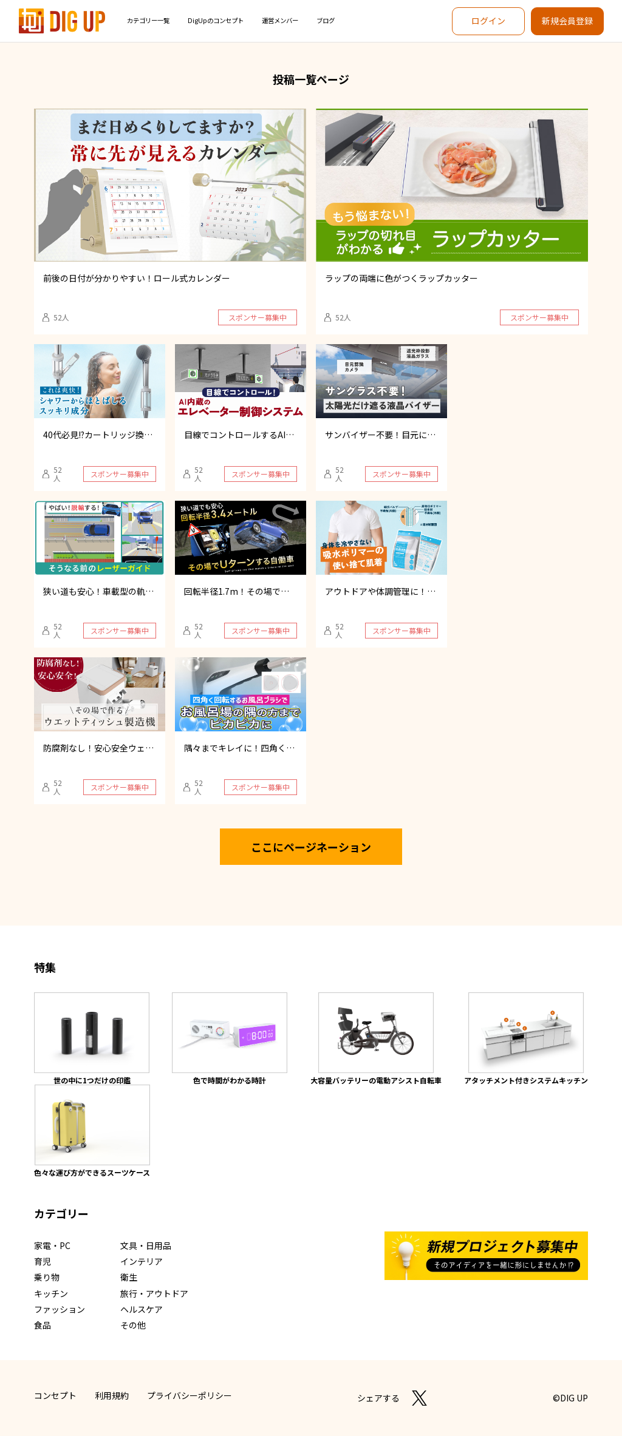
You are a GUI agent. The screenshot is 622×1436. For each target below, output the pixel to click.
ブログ (325, 20)
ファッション (59, 1309)
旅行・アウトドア (154, 1293)
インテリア (141, 1261)
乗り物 (47, 1277)
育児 (42, 1261)
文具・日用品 (145, 1245)
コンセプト (55, 1395)
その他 (133, 1325)
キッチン (51, 1293)
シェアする (378, 1398)
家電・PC (52, 1245)
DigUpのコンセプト (216, 20)
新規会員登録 (567, 21)
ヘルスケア (141, 1309)
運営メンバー (280, 20)
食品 (42, 1325)
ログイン (488, 21)
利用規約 (112, 1395)
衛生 (128, 1277)
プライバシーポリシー (189, 1395)
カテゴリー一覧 (148, 20)
